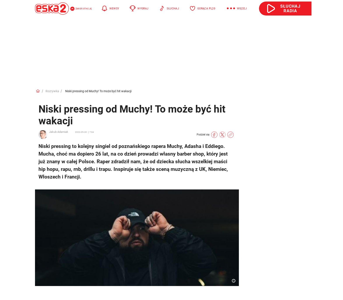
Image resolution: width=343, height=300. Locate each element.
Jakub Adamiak (58, 132)
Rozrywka (52, 91)
